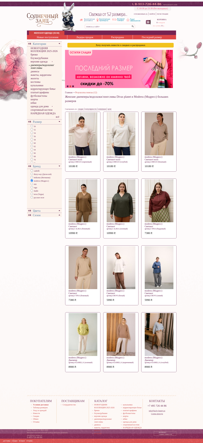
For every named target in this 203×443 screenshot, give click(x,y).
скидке (80, 109)
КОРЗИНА (162, 19)
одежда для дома (40, 106)
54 (34, 133)
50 (34, 126)
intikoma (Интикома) (42, 177)
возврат (22, 441)
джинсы (35, 71)
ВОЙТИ (152, 14)
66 (34, 153)
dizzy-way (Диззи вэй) (43, 174)
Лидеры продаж (84, 37)
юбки (33, 102)
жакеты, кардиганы (41, 75)
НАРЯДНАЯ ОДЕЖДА (43, 113)
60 (34, 143)
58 (34, 140)
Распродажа (117, 37)
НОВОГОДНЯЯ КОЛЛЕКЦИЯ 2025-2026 (44, 49)
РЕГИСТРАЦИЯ (162, 14)
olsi (35, 184)
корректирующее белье (43, 89)
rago (35, 187)
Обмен (35, 419)
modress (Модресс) (41, 181)
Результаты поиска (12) (86, 92)
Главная (68, 92)
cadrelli (36, 171)
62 (34, 146)
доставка (6, 441)
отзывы (29, 441)
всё (57, 116)
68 (34, 156)
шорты (34, 99)
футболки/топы (39, 96)
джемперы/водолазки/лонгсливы (42, 66)
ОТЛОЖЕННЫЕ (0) (140, 14)
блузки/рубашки (39, 58)
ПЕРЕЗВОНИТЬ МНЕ (170, 5)
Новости (36, 413)
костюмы (35, 82)
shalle (36, 191)
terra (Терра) (39, 194)
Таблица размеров (40, 407)
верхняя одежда (39, 61)
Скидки (36, 416)
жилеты (35, 78)
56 (34, 136)
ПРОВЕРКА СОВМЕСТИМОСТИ (165, 433)
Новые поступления (47, 37)
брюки (34, 54)
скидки (14, 441)
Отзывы (36, 422)
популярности (91, 109)
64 (34, 150)
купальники (37, 85)
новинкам (102, 109)
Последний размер (152, 37)
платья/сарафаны (40, 92)
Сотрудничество (69, 405)
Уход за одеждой (39, 410)
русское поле (39, 197)
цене (109, 109)
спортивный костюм (41, 109)
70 (34, 160)
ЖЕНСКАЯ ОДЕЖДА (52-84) (46, 33)
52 (34, 130)
